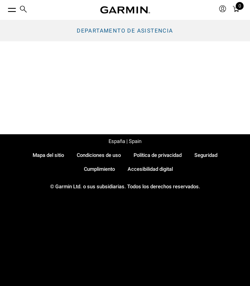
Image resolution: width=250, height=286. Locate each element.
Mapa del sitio (48, 155)
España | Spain (125, 141)
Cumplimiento (99, 169)
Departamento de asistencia (125, 30)
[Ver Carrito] (236, 10)
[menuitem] (23, 10)
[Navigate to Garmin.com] (125, 10)
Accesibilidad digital (150, 169)
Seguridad (205, 155)
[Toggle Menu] (5, 8)
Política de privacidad (158, 155)
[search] (23, 10)
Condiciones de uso (99, 155)
